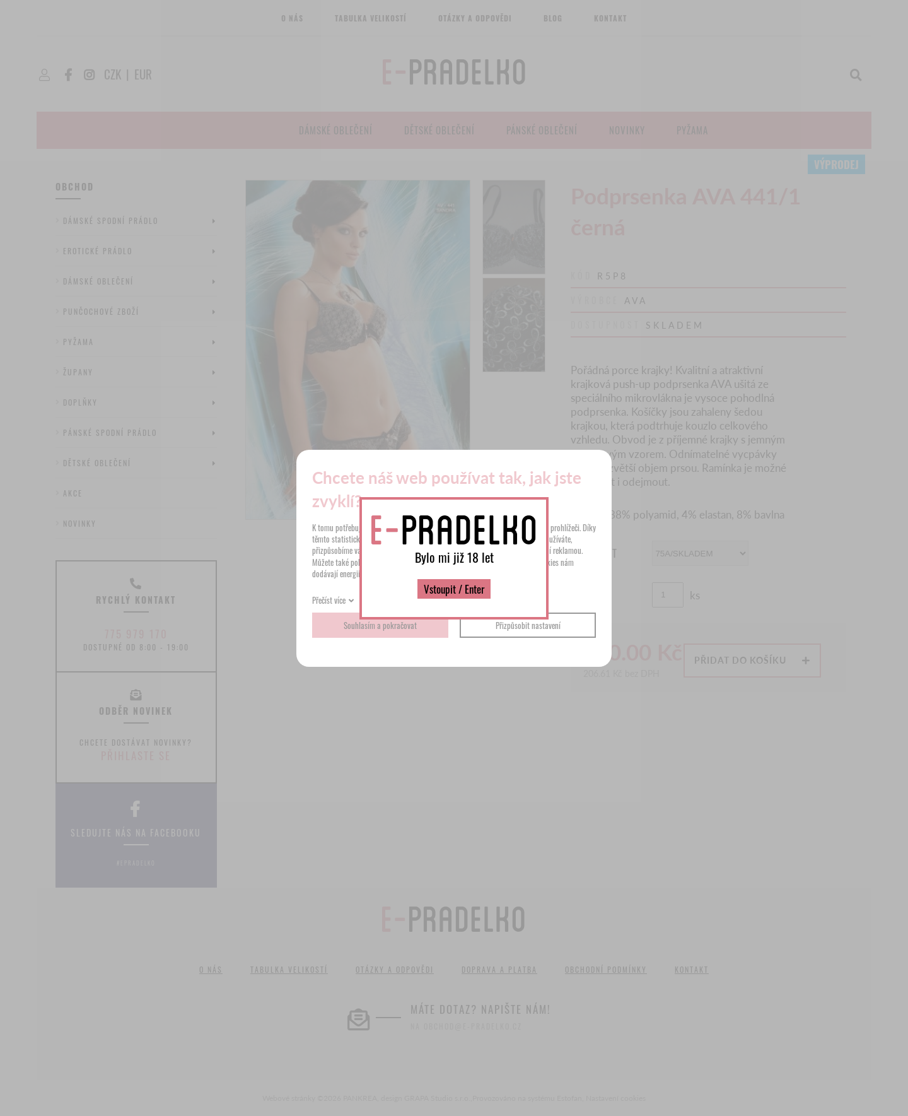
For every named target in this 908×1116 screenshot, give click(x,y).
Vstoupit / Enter (454, 589)
